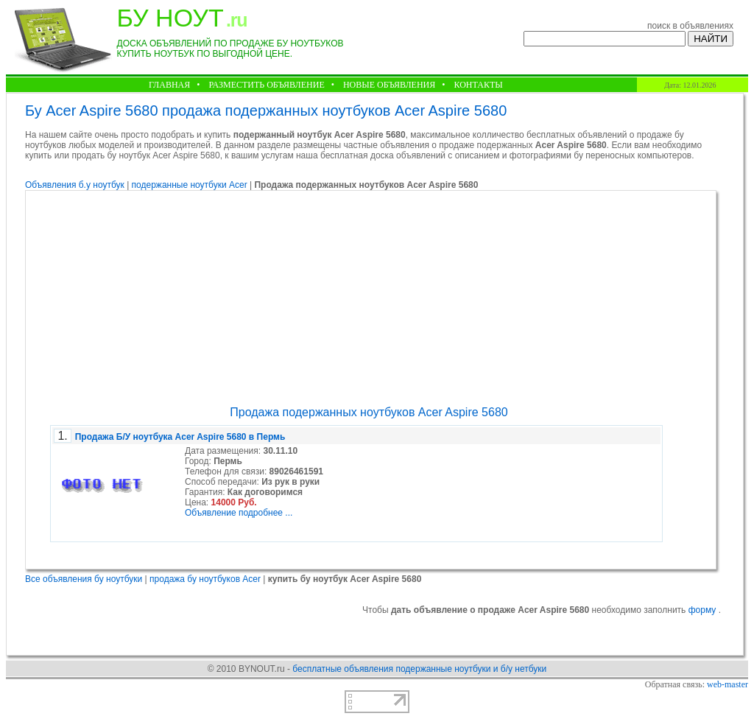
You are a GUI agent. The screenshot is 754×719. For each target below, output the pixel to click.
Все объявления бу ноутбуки (83, 579)
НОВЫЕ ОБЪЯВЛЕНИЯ (389, 85)
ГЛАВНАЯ (169, 85)
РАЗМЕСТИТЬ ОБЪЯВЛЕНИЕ (266, 85)
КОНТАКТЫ (478, 85)
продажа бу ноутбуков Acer (205, 579)
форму (703, 610)
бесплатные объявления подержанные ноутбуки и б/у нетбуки (419, 669)
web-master (727, 684)
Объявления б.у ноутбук (74, 185)
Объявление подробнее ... (238, 513)
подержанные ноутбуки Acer (191, 185)
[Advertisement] (369, 298)
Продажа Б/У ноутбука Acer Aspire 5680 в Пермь (180, 437)
